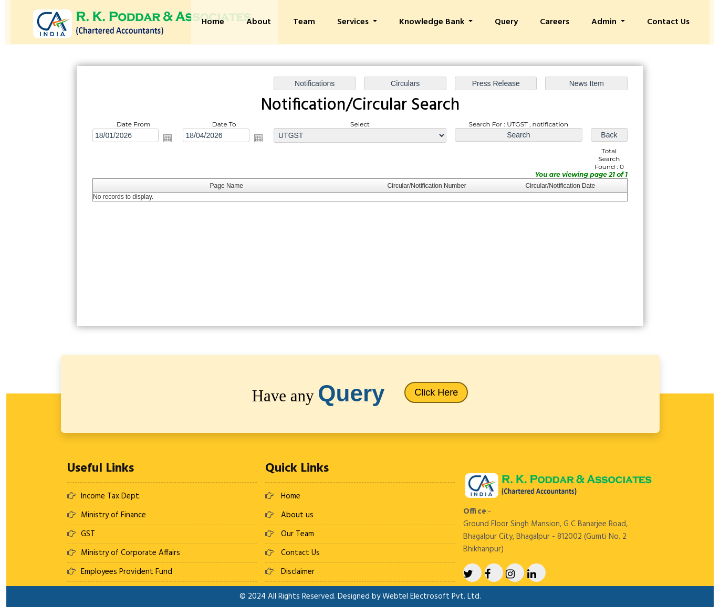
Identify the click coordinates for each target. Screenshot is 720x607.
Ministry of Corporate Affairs (130, 553)
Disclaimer (298, 572)
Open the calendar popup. (167, 138)
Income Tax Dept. (111, 496)
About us (297, 515)
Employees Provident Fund (126, 572)
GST (88, 534)
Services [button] (371, 22)
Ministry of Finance (113, 515)
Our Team (297, 534)
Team (324, 22)
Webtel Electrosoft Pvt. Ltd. (431, 596)
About (281, 22)
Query (517, 22)
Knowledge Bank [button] (447, 22)
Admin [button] (610, 22)
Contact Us (671, 22)
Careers (563, 22)
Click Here (436, 392)
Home (238, 22)
